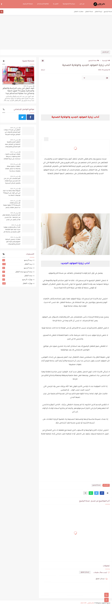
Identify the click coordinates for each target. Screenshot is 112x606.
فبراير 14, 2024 (14, 237)
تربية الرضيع (17, 260)
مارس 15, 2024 (14, 140)
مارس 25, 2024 (14, 200)
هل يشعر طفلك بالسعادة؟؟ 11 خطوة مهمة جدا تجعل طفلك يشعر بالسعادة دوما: (11, 205)
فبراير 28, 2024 (14, 213)
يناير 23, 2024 (15, 225)
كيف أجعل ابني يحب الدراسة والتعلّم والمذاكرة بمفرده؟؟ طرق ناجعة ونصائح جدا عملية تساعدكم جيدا (18, 91)
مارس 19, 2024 (14, 127)
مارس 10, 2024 (14, 188)
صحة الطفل (89, 12)
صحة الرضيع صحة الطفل (17, 272)
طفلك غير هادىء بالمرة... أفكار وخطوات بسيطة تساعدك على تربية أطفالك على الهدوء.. (12, 157)
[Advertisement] (56, 32)
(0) (43, 70)
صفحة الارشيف (28, 4)
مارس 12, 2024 (14, 152)
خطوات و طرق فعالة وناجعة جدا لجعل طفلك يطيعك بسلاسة (12, 169)
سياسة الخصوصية (69, 4)
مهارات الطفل (78, 12)
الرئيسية (106, 61)
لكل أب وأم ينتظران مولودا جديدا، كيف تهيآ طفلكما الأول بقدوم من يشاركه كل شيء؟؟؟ (11, 230)
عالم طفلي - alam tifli (87, 603)
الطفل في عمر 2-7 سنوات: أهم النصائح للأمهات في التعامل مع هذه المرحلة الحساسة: (12, 132)
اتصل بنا (55, 4)
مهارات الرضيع (17, 279)
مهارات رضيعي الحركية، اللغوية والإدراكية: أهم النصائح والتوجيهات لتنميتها (12, 242)
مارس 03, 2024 (14, 176)
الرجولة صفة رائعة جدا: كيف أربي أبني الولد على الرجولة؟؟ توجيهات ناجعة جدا (11, 193)
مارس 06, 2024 (14, 164)
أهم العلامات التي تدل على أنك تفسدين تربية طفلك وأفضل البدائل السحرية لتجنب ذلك (12, 181)
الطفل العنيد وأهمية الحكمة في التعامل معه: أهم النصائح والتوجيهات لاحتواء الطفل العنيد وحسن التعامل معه (11, 144)
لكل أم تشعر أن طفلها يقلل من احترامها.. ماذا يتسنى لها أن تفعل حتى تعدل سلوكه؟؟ (11, 217)
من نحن (81, 4)
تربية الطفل (98, 12)
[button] (102, 493)
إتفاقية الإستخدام (43, 4)
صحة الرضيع (108, 12)
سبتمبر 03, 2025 (28, 86)
